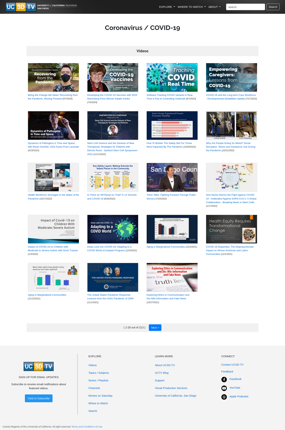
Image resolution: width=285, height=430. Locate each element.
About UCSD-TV (165, 365)
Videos (93, 365)
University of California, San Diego (175, 395)
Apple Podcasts (239, 396)
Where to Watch (98, 403)
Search (273, 6)
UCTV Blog (161, 372)
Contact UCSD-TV (232, 364)
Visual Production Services (171, 388)
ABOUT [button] (213, 6)
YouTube (235, 387)
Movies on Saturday (101, 395)
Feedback (227, 371)
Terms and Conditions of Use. (87, 426)
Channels (94, 388)
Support (159, 380)
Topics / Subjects (99, 372)
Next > (155, 327)
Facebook (236, 378)
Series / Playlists (99, 380)
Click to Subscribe (39, 398)
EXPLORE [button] (166, 6)
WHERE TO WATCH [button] (191, 6)
